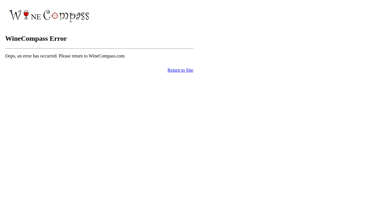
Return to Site (180, 70)
